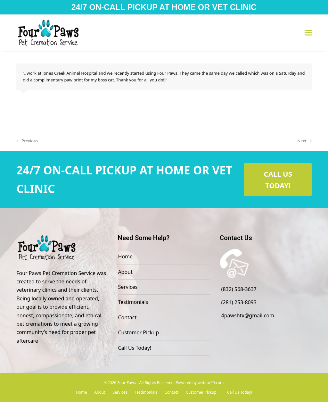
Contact (127, 317)
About (125, 271)
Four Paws (126, 382)
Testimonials (133, 302)
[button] (308, 33)
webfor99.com (211, 382)
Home (125, 256)
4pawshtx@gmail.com (247, 315)
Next (304, 141)
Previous (27, 141)
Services (127, 286)
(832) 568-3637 (239, 289)
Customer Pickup (138, 332)
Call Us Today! (134, 347)
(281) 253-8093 (239, 302)
